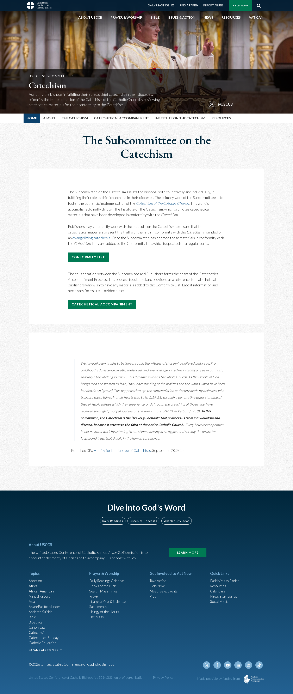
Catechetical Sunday (45, 636)
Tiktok (259, 665)
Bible (33, 613)
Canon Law (37, 625)
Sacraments (98, 602)
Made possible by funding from (219, 679)
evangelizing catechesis (91, 237)
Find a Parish (189, 5)
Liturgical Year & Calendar (110, 597)
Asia (32, 597)
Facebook (219, 665)
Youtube (229, 665)
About (49, 118)
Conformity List (91, 257)
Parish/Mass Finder (225, 574)
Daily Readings (158, 5)
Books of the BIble (103, 580)
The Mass (97, 613)
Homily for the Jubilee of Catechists (122, 452)
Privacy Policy (163, 678)
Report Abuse (213, 5)
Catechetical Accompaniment (121, 118)
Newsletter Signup (225, 591)
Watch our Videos (176, 514)
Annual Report (40, 591)
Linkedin (239, 665)
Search (259, 6)
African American (42, 586)
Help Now (240, 5)
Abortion (36, 574)
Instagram (249, 665)
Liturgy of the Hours (105, 608)
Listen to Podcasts (143, 514)
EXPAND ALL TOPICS (43, 648)
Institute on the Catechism (180, 118)
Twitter (209, 665)
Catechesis (38, 630)
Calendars (218, 586)
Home (32, 118)
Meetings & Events (165, 586)
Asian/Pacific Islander (46, 602)
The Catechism (75, 118)
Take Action (159, 574)
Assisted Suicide (42, 608)
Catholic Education (44, 641)
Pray (153, 591)
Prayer (94, 591)
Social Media (220, 597)
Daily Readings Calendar (174, 5)
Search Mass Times (104, 586)
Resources (218, 580)
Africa (33, 580)
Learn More (188, 546)
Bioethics (36, 619)
